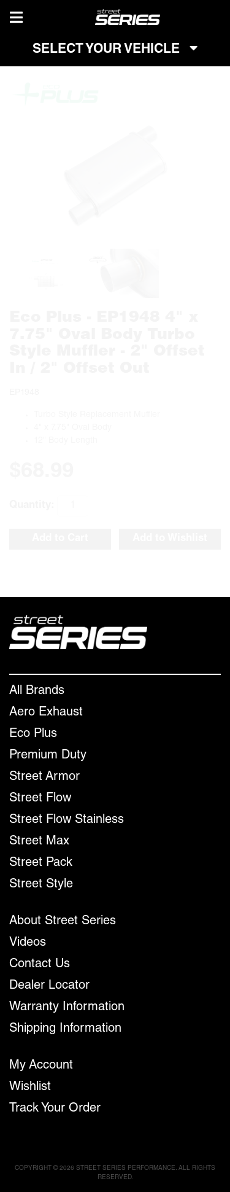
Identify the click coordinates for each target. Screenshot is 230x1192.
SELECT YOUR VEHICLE (115, 49)
